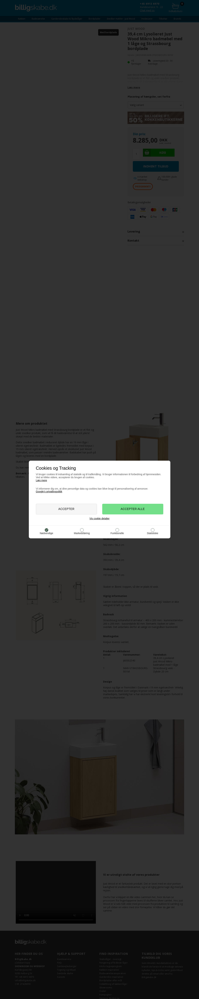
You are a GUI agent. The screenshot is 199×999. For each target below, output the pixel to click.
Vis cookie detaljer (99, 518)
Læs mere (41, 480)
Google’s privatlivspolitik (49, 491)
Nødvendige (46, 533)
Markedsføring (82, 533)
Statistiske (152, 533)
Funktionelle (117, 533)
